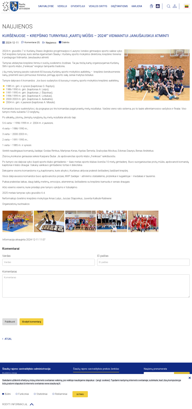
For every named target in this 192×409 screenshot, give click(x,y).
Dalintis (65, 42)
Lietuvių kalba (186, 6)
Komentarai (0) (30, 42)
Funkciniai (22, 394)
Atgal (7, 352)
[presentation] (25, 321)
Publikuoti (11, 334)
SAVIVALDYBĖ (46, 6)
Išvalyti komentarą (36, 334)
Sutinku (80, 395)
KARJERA (137, 6)
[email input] (143, 275)
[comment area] (96, 298)
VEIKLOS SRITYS (98, 6)
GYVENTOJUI (78, 6)
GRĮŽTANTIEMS (119, 6)
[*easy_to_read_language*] (158, 6)
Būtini (6, 394)
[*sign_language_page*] (151, 6)
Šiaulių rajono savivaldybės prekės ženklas (96, 368)
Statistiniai (40, 394)
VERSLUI (62, 6)
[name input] (48, 275)
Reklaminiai (60, 394)
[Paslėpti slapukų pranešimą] (189, 379)
